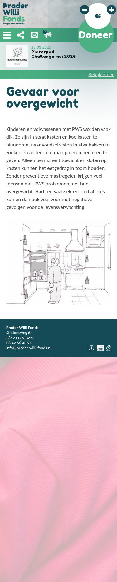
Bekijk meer (101, 74)
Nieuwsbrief (34, 35)
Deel (20, 35)
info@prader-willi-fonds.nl (28, 348)
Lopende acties (48, 35)
